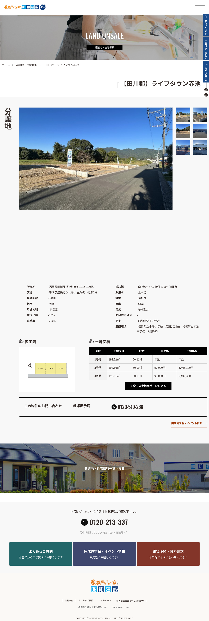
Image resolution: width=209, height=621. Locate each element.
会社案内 (69, 600)
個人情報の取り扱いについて (130, 600)
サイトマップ (104, 600)
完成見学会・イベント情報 (186, 423)
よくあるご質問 (85, 600)
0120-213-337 (109, 522)
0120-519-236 (130, 406)
